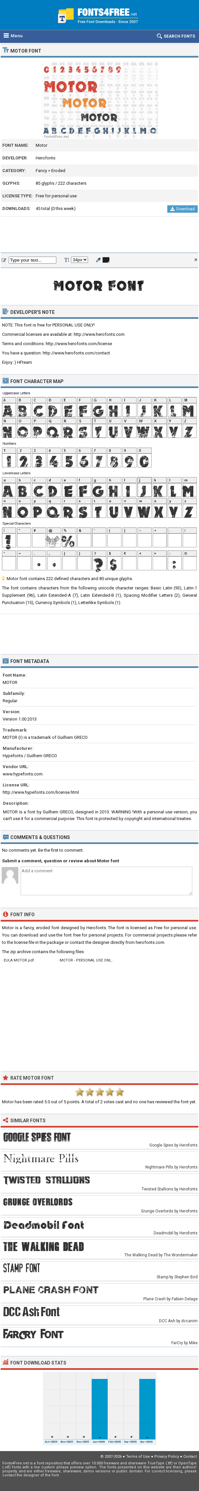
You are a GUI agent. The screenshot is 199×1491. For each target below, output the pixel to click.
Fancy (41, 170)
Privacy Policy (166, 1456)
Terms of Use (138, 1456)
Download (182, 209)
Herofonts (45, 157)
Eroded (58, 170)
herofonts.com (150, 942)
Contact (190, 1456)
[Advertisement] (99, 235)
